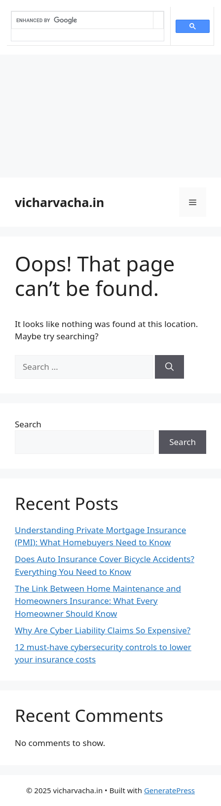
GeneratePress (169, 790)
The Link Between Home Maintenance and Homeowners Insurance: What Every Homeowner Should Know (98, 601)
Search (28, 424)
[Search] (169, 367)
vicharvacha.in (59, 202)
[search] (82, 20)
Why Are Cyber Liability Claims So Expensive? (102, 630)
